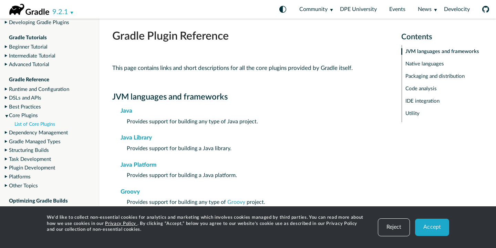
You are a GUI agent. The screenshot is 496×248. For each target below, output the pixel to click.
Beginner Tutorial (28, 47)
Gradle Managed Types (35, 141)
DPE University (358, 9)
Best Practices (25, 107)
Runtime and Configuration (39, 89)
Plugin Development (32, 167)
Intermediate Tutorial (32, 56)
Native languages (424, 63)
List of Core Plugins (34, 124)
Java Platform (138, 165)
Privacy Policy (121, 223)
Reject (394, 227)
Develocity (457, 9)
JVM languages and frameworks (442, 51)
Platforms (20, 176)
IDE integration (422, 101)
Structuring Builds (29, 150)
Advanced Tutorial (29, 64)
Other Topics (23, 185)
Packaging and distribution (435, 76)
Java (126, 111)
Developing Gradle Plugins (39, 22)
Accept (432, 227)
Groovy (130, 192)
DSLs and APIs (25, 98)
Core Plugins (23, 115)
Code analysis (421, 88)
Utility (412, 113)
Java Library (136, 138)
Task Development (30, 159)
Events (397, 9)
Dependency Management (38, 132)
